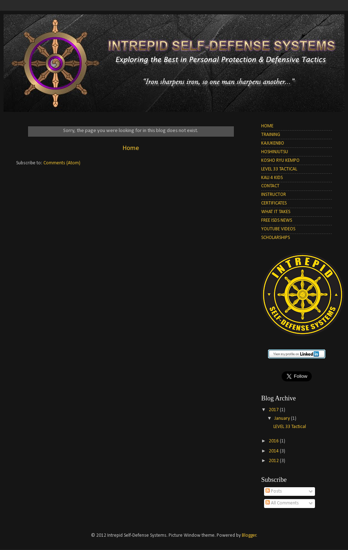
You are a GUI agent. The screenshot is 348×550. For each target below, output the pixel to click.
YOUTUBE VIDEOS (278, 229)
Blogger (249, 535)
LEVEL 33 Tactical (289, 426)
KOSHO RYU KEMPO (280, 160)
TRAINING (270, 134)
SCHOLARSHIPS (275, 237)
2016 (274, 441)
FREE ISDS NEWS (276, 220)
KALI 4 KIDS (272, 177)
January (282, 418)
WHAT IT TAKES (275, 212)
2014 (274, 451)
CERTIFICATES (274, 203)
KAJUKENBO (272, 143)
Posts (273, 491)
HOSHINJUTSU (274, 152)
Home (130, 148)
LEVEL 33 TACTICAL (279, 169)
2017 (274, 410)
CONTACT (270, 186)
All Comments (282, 503)
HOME (267, 126)
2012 (274, 461)
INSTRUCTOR (273, 194)
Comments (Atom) (61, 163)
